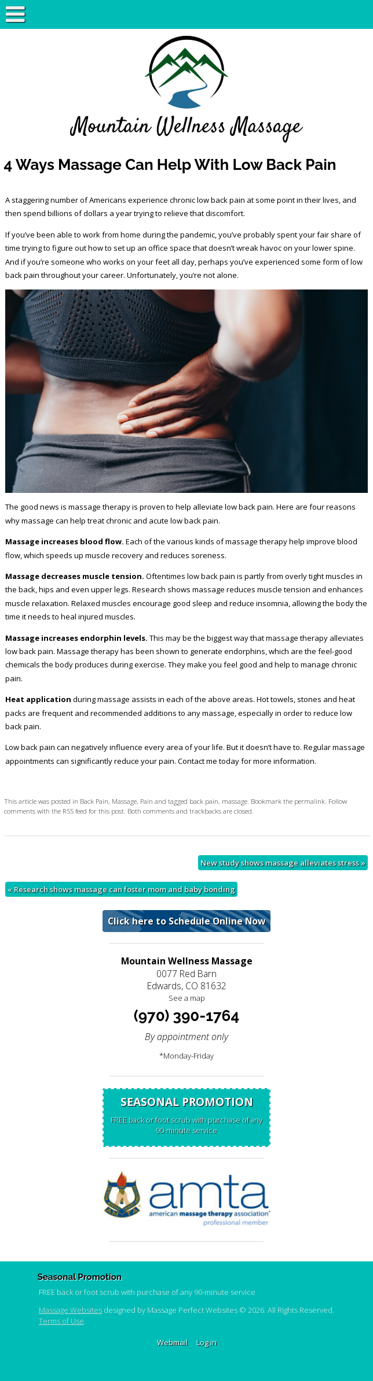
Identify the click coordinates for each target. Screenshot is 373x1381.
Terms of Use (61, 1321)
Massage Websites (70, 1310)
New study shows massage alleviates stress (282, 862)
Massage (124, 800)
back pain (203, 800)
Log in (206, 1342)
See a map (187, 998)
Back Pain (94, 800)
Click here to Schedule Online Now (186, 921)
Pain (146, 800)
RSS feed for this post (93, 810)
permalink (309, 800)
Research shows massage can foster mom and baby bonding (121, 889)
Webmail (172, 1342)
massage (234, 800)
